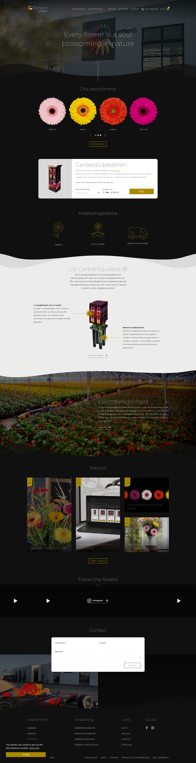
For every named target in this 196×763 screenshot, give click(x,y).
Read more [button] (34, 748)
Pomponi (32, 739)
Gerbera (32, 728)
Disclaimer (91, 757)
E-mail (103, 642)
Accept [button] (26, 755)
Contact (135, 9)
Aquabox (116, 170)
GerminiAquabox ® (85, 733)
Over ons (123, 9)
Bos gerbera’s (161, 757)
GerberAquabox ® (84, 728)
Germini (31, 733)
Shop (124, 728)
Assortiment (78, 9)
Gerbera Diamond (84, 739)
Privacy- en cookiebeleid (136, 757)
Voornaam (60, 642)
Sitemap (114, 757)
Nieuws (112, 9)
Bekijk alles (98, 144)
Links (103, 757)
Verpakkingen (95, 9)
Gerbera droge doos (86, 745)
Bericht (59, 651)
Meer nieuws (98, 561)
